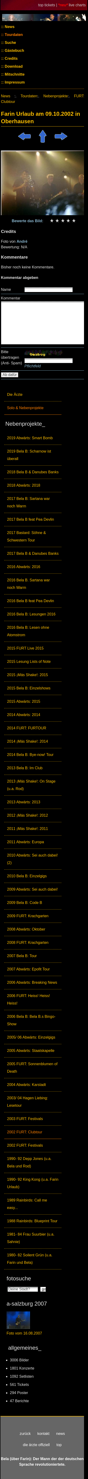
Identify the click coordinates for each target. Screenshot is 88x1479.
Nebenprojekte (55, 96)
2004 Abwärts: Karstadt (26, 1085)
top (58, 1445)
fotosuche (19, 1278)
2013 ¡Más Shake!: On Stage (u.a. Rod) (31, 785)
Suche (10, 43)
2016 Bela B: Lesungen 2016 (31, 614)
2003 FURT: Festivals (25, 1119)
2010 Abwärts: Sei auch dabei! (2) (32, 859)
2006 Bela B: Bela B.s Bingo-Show (31, 1020)
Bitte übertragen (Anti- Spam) (11, 357)
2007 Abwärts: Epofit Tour (28, 969)
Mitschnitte (14, 74)
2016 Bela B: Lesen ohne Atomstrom (28, 631)
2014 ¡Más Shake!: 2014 (27, 741)
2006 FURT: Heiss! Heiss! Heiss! (28, 999)
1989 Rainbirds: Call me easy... (27, 1204)
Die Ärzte (15, 395)
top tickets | (48, 5)
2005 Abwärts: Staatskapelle (30, 1051)
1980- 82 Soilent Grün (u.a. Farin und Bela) (29, 1259)
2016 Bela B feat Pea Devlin (30, 601)
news (60, 1434)
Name (6, 290)
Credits (11, 58)
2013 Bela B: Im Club (24, 768)
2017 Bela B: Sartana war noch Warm (28, 502)
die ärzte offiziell (36, 1445)
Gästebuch (14, 51)
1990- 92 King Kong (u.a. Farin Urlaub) (32, 1183)
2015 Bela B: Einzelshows (28, 688)
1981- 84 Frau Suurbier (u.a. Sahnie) (30, 1238)
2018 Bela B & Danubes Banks (33, 472)
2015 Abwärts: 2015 (23, 701)
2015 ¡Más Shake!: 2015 (27, 675)
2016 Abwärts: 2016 (23, 567)
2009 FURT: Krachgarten (28, 916)
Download (13, 66)
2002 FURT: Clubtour (24, 1132)
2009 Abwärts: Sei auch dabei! (32, 889)
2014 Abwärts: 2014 (23, 715)
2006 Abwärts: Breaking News (32, 982)
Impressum (14, 82)
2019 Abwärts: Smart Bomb (30, 438)
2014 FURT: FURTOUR (26, 728)
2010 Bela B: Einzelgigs (27, 876)
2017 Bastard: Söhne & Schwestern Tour (26, 536)
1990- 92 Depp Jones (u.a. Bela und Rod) (29, 1162)
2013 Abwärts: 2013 (23, 802)
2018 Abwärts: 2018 (23, 485)
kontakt (43, 1434)
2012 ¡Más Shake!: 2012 (27, 815)
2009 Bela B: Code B (24, 903)
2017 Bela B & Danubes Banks (33, 553)
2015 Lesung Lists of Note (29, 662)
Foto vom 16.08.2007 (24, 1333)
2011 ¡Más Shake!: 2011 (27, 829)
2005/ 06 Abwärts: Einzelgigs (31, 1037)
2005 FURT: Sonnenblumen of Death (32, 1067)
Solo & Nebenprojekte (25, 408)
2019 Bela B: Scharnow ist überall (29, 455)
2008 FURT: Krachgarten (28, 943)
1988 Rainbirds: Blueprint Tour (32, 1221)
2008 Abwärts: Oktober (26, 929)
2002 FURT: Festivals (25, 1145)
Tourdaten (13, 35)
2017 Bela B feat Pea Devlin (30, 519)
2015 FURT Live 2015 (25, 648)
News (9, 27)
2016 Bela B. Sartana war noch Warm (28, 584)
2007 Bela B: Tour (22, 956)
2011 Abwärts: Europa (25, 842)
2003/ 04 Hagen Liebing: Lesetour (27, 1101)
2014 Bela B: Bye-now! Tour (30, 755)
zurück (25, 1434)
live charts (77, 5)
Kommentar (10, 298)
